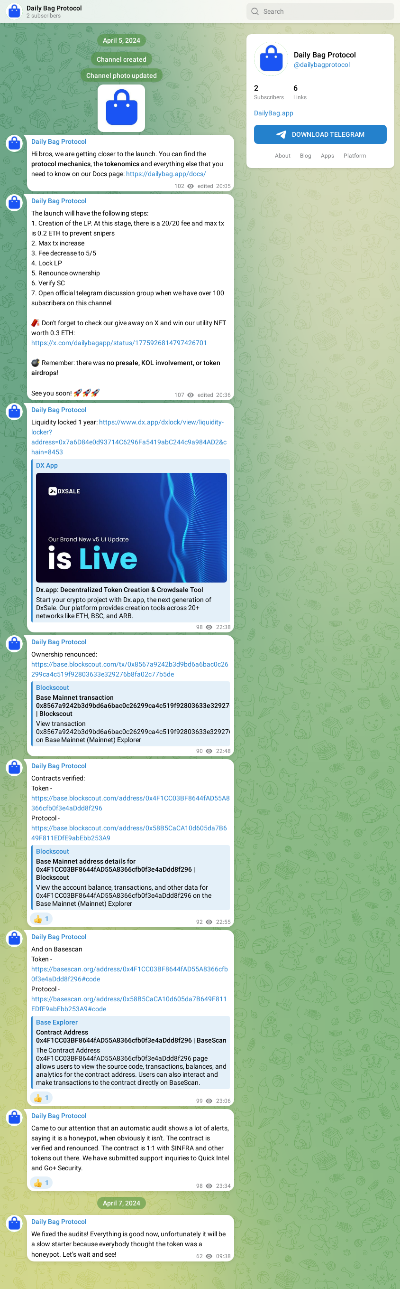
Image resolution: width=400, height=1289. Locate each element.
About (283, 155)
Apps (327, 155)
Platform (355, 155)
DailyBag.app (273, 113)
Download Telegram (320, 135)
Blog (305, 155)
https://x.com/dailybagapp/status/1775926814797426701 (119, 343)
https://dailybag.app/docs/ (166, 174)
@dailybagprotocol (322, 64)
